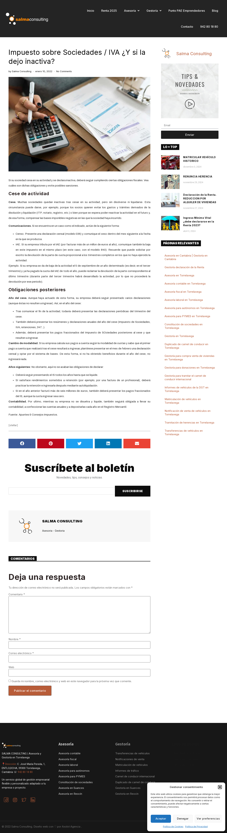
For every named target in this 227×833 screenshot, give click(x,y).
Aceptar (161, 818)
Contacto (187, 26)
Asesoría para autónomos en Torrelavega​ (190, 308)
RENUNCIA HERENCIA (197, 176)
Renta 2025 (109, 10)
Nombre (15, 639)
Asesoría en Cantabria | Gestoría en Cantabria (186, 257)
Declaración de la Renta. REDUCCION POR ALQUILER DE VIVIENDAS (199, 198)
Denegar (183, 818)
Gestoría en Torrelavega (179, 336)
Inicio (90, 10)
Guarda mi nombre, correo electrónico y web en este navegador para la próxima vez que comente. (72, 681)
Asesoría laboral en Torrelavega (184, 300)
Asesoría (131, 10)
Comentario (17, 594)
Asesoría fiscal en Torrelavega (183, 291)
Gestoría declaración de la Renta (184, 267)
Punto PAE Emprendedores (186, 10)
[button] (220, 787)
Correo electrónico (21, 653)
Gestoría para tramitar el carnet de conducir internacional (185, 377)
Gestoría (153, 10)
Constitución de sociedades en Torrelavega (184, 326)
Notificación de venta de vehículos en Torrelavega (188, 412)
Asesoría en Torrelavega (179, 275)
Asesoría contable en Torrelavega (185, 283)
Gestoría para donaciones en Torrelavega (190, 367)
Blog (215, 10)
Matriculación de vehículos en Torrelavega (183, 400)
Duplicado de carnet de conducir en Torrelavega (186, 345)
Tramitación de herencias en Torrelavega (189, 422)
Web (11, 667)
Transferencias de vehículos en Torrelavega (184, 432)
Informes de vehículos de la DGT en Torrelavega (186, 389)
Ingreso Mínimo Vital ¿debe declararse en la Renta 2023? (198, 221)
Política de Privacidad (196, 826)
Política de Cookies (173, 826)
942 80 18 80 (209, 26)
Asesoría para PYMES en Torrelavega (187, 316)
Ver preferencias (208, 818)
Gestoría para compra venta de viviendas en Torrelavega (189, 357)
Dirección (10, 764)
